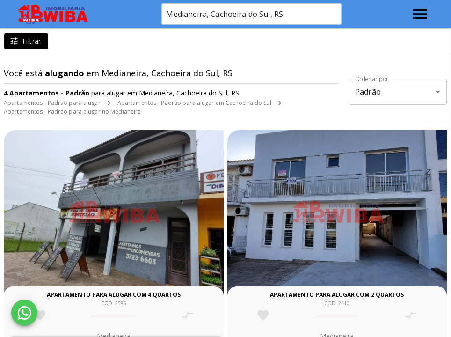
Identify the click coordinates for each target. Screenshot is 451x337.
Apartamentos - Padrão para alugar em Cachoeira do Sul (194, 103)
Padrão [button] (368, 92)
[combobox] (251, 14)
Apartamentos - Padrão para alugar (52, 103)
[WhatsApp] (24, 313)
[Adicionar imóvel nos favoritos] (40, 315)
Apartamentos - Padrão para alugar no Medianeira (72, 112)
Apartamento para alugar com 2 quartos (337, 295)
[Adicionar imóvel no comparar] (187, 315)
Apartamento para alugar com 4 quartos (114, 295)
